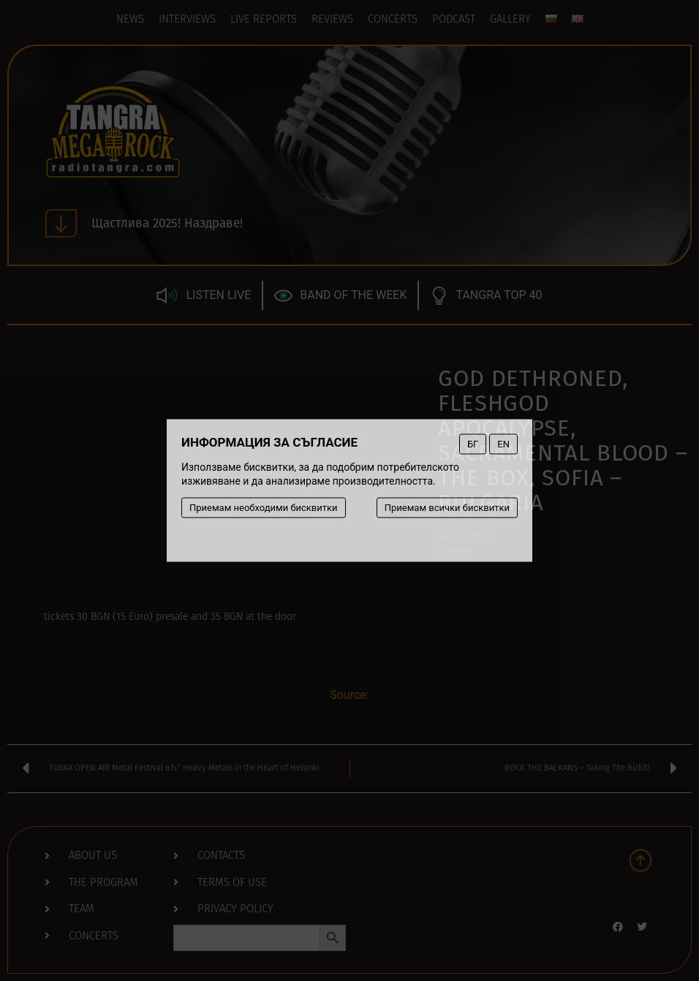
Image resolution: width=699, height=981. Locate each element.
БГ (472, 444)
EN (503, 444)
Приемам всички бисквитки (447, 507)
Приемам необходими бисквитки (263, 507)
